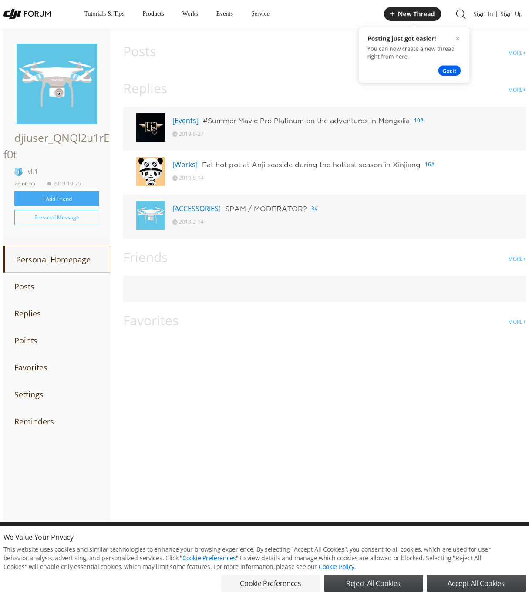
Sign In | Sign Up (498, 14)
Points (25, 340)
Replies (27, 313)
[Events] (185, 120)
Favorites (30, 367)
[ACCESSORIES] (196, 208)
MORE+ (517, 53)
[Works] (185, 164)
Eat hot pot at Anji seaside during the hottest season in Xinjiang (311, 164)
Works (190, 13)
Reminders (34, 421)
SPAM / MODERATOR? (266, 208)
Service (260, 13)
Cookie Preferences (209, 560)
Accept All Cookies (476, 586)
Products (153, 13)
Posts (24, 286)
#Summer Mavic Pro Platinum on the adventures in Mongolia (306, 121)
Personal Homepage (53, 259)
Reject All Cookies (373, 586)
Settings (29, 394)
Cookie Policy (336, 569)
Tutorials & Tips (104, 13)
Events (224, 13)
